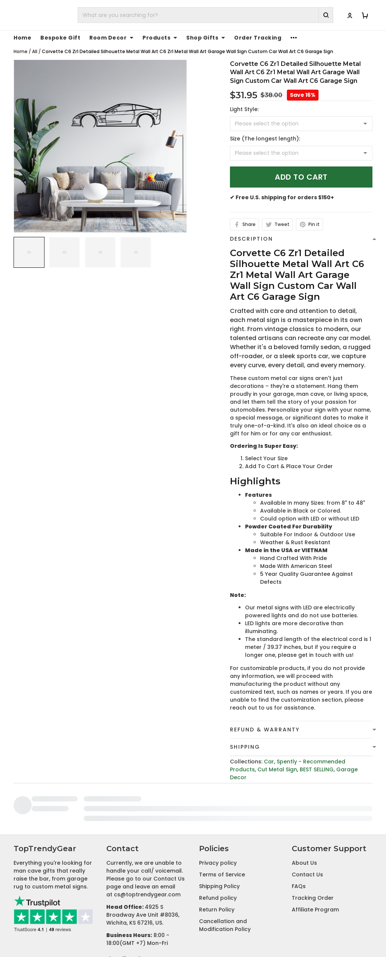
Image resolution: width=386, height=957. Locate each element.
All (34, 51)
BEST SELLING (317, 769)
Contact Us (307, 823)
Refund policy (218, 846)
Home (22, 37)
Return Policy (216, 858)
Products (159, 37)
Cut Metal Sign (277, 769)
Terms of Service (222, 823)
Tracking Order (313, 846)
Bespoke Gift (60, 37)
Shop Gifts (205, 37)
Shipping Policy (219, 834)
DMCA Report (286, 931)
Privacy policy (218, 811)
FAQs (299, 834)
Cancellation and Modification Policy (225, 873)
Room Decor (111, 37)
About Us (304, 811)
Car (269, 761)
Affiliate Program (315, 858)
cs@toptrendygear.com (147, 843)
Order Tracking (257, 37)
